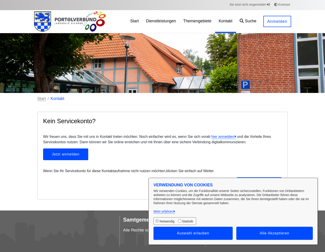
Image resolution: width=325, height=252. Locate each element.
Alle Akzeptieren (274, 233)
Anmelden (277, 21)
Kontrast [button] (282, 4)
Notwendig (167, 221)
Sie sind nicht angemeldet (250, 4)
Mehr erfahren (163, 211)
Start (41, 98)
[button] (248, 21)
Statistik (187, 221)
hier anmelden (222, 137)
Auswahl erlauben (193, 233)
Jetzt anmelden (66, 154)
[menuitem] (134, 21)
